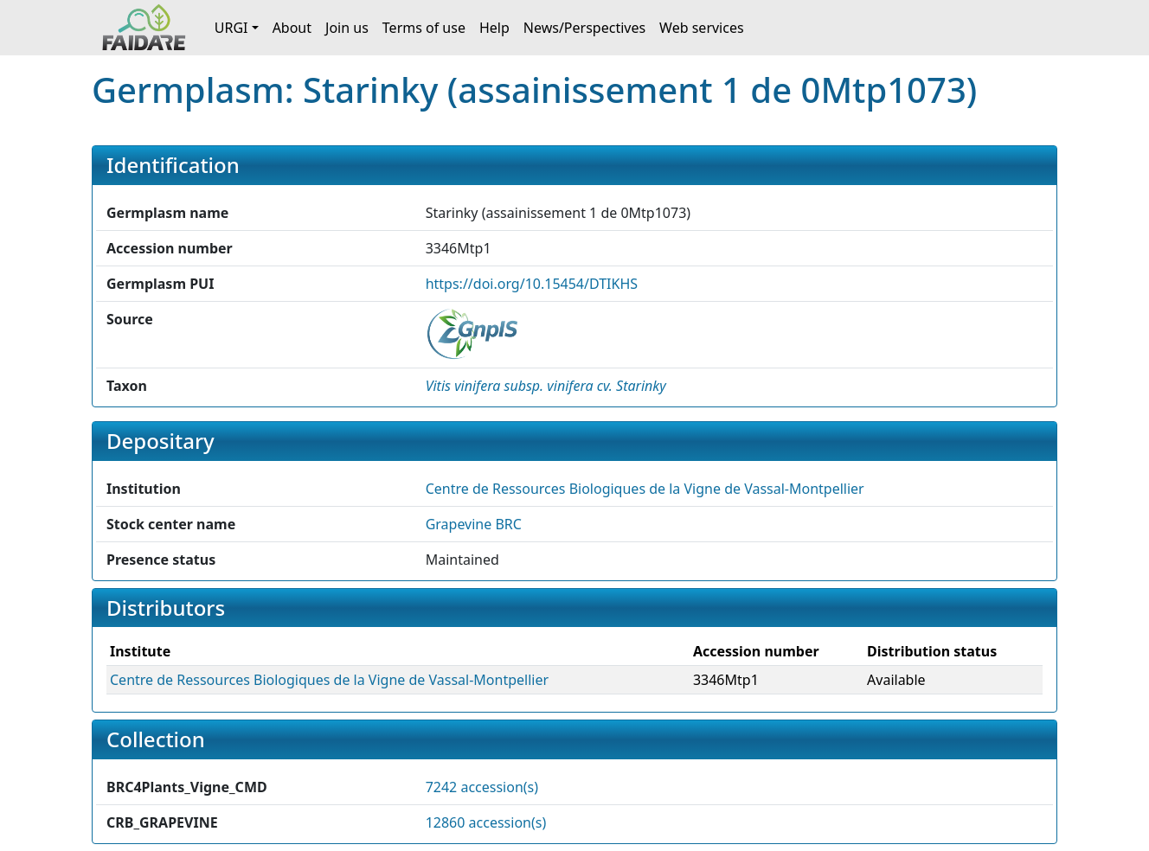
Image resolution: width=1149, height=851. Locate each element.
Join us (347, 27)
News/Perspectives (584, 27)
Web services (701, 27)
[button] (546, 385)
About (292, 27)
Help (494, 27)
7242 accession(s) (482, 787)
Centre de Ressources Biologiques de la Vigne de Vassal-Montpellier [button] (645, 488)
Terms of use (423, 27)
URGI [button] (231, 27)
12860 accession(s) (486, 822)
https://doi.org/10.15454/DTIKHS (532, 283)
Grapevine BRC (474, 524)
